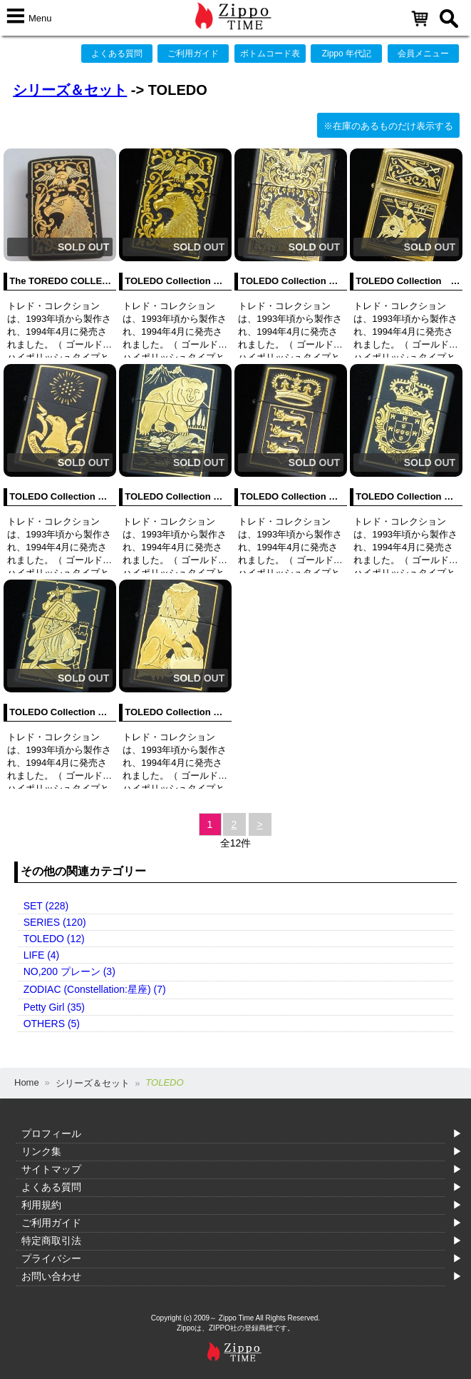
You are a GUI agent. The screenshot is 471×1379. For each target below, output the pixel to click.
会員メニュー (423, 54)
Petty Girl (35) (54, 1007)
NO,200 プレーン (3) (69, 971)
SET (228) (46, 905)
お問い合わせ (51, 1276)
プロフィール (51, 1133)
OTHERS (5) (52, 1023)
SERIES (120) (55, 922)
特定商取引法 (51, 1240)
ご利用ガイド (193, 54)
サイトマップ (51, 1169)
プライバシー (51, 1258)
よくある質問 (117, 54)
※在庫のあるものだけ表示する (388, 126)
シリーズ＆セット (70, 90)
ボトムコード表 (270, 54)
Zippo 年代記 (346, 54)
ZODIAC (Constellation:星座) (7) (95, 989)
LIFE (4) (42, 955)
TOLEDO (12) (54, 938)
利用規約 (41, 1205)
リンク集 (41, 1151)
